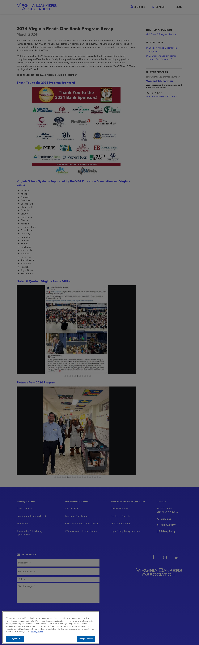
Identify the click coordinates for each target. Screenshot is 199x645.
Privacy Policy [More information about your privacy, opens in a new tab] (37, 632)
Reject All (15, 639)
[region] (50, 627)
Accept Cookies (86, 639)
